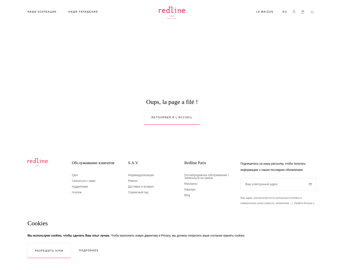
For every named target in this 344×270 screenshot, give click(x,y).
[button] (285, 12)
